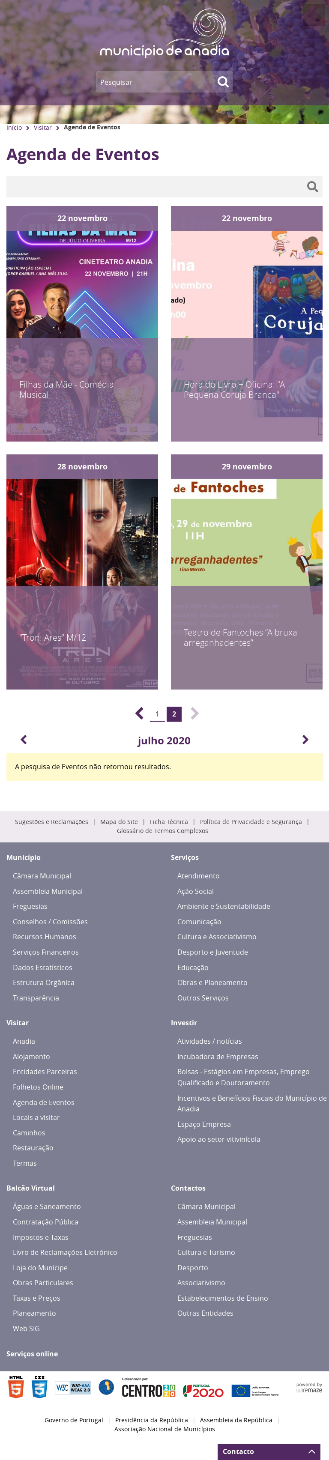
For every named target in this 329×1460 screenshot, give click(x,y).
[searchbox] (164, 186)
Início (14, 127)
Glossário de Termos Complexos (162, 831)
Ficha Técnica (169, 822)
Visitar (43, 127)
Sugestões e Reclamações (51, 822)
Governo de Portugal (74, 1420)
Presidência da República (151, 1420)
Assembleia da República (236, 1420)
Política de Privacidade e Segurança (251, 822)
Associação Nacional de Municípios (164, 1429)
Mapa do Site (119, 822)
